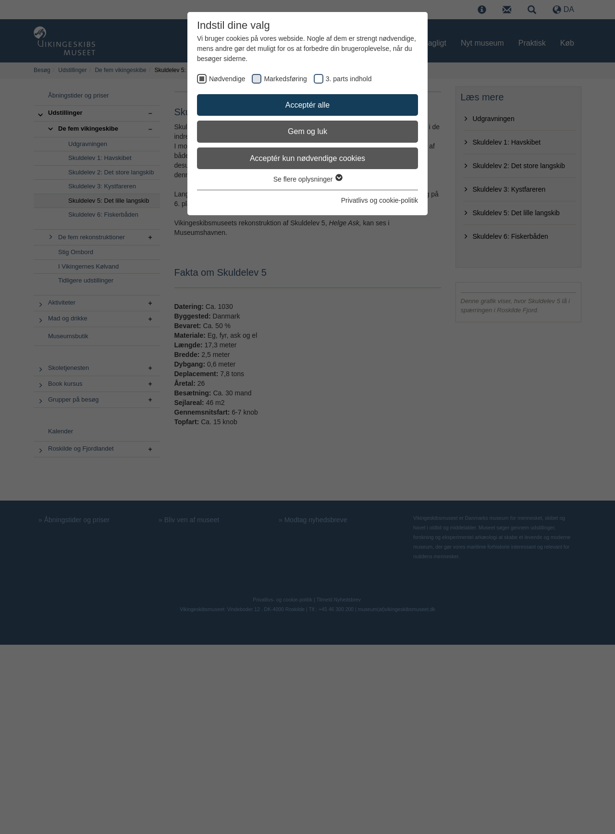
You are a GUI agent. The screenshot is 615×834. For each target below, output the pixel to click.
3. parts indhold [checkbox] (349, 79)
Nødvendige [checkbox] (227, 79)
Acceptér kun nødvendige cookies (307, 158)
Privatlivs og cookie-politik (379, 200)
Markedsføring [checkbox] (285, 79)
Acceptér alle (307, 105)
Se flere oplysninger (307, 179)
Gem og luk (307, 131)
